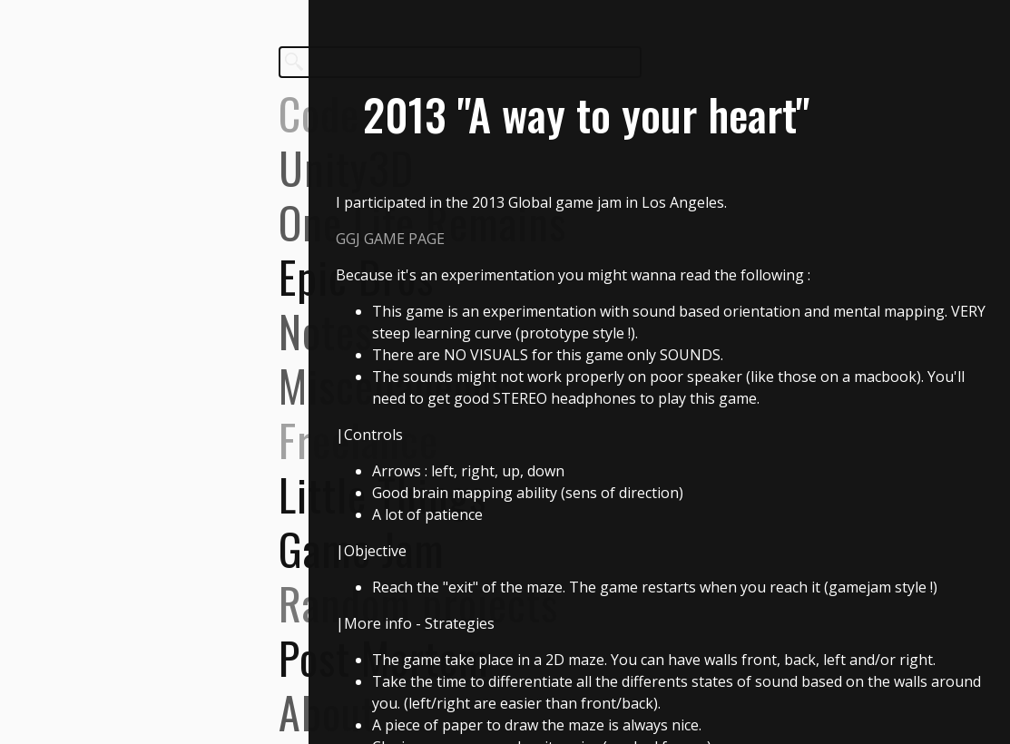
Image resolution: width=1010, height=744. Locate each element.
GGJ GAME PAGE (390, 239)
